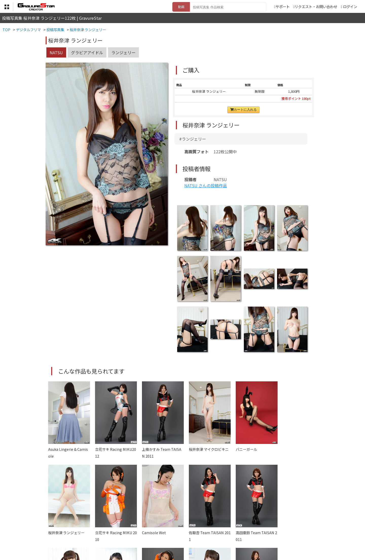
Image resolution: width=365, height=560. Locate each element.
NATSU (56, 52)
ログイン (350, 6)
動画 (181, 6)
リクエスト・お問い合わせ (315, 6)
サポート (281, 6)
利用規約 (124, 535)
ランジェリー (123, 52)
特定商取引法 (148, 535)
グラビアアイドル (87, 52)
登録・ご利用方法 (179, 535)
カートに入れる (243, 109)
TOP (108, 535)
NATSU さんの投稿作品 (205, 185)
